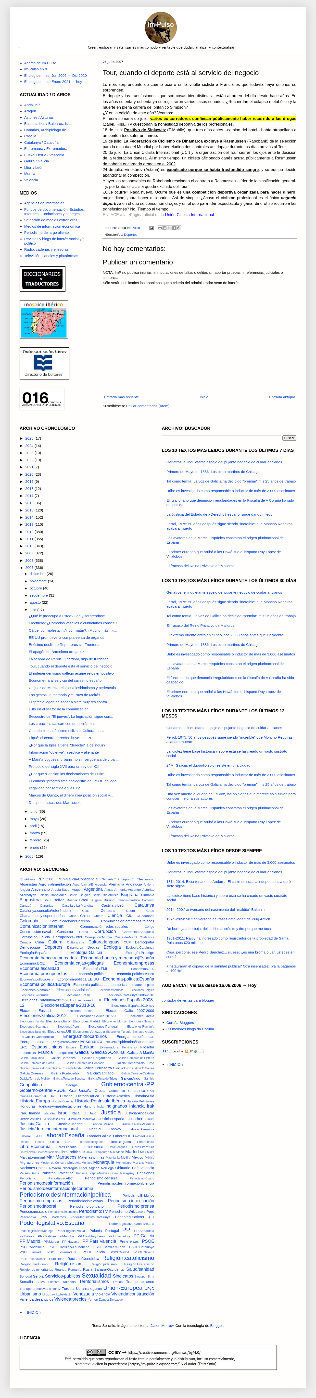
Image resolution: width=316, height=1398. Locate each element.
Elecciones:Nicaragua (34, 1026)
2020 (30, 474)
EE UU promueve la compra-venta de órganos (66, 637)
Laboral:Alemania (141, 1129)
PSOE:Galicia (93, 1252)
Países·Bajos (29, 1173)
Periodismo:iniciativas (85, 1201)
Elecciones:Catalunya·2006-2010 (130, 995)
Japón (93, 1113)
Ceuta (130, 911)
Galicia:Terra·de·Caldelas (137, 1073)
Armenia (120, 889)
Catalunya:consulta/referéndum (45, 910)
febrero (36, 840)
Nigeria (94, 1168)
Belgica (85, 895)
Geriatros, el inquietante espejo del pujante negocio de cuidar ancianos (224, 462)
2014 (30, 517)
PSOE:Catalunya (141, 1247)
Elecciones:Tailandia (33, 1031)
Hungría (89, 1106)
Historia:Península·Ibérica (100, 1100)
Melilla (125, 1157)
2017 (30, 496)
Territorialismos (94, 1281)
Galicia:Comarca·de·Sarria (37, 1063)
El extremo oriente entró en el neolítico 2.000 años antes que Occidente (224, 635)
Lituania (87, 1152)
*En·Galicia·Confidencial (78, 879)
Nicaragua (70, 1168)
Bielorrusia (110, 895)
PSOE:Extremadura (61, 1252)
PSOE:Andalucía (32, 1247)
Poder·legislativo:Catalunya (90, 1217)
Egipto (149, 985)
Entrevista (110, 1042)
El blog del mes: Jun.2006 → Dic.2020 (55, 75)
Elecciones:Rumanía (140, 1026)
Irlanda (34, 1113)
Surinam (53, 1282)
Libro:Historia (92, 1147)
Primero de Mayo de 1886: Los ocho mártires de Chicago (213, 472)
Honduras (28, 1106)
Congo (149, 926)
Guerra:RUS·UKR (141, 1091)
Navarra (55, 1168)
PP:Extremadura (119, 1236)
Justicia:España (111, 1119)
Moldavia (73, 1162)
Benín (97, 895)
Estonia (71, 1047)
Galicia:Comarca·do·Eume (134, 1063)
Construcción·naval (35, 931)
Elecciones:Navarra (141, 1021)
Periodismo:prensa (135, 1206)
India (100, 1106)
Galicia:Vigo (130, 1078)
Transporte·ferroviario (35, 1289)
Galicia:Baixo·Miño (32, 1058)
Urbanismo (30, 1294)
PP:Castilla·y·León (91, 1236)
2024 (30, 446)
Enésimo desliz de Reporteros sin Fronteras (65, 644)
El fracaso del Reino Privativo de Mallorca (200, 566)
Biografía (130, 894)
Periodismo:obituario (87, 1206)
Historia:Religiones (140, 1101)
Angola (25, 889)
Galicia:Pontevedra (65, 1073)
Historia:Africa (87, 1096)
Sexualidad (96, 1275)
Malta (150, 1152)
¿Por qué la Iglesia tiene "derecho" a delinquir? (67, 745)
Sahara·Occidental (109, 1269)
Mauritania (113, 1157)
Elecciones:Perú (68, 1026)
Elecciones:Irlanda (32, 1021)
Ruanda (60, 1269)
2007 (30, 567)
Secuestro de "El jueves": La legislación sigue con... (71, 716)
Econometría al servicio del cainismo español (65, 680)
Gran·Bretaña (80, 1090)
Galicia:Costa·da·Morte (67, 1068)
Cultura (55, 942)
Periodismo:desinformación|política (65, 1194)
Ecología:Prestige (139, 953)
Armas (108, 889)
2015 (30, 510)
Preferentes (129, 1241)
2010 (30, 546)
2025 (30, 438)
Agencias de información (44, 203)
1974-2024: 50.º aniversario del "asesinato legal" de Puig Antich (218, 919)
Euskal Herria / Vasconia (44, 155)
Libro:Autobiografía (91, 1142)
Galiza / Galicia (36, 161)
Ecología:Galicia (86, 952)
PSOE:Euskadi (30, 1252)
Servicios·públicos (62, 1276)
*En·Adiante (27, 879)
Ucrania (82, 1288)
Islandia (49, 1113)
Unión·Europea (122, 1287)
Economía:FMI (95, 969)
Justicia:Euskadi (141, 1119)
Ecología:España (33, 953)
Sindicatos (123, 1276)
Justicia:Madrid (70, 1124)
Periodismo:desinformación (46, 1183)
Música (149, 1162)
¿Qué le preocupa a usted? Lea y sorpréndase (67, 616)
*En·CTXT (46, 879)
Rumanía (74, 1269)
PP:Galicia (144, 1235)
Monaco (87, 1162)
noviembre (39, 581)
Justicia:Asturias (30, 1119)
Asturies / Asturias (39, 117)
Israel (63, 1113)
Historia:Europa (35, 1100)
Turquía (68, 1288)
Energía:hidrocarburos (85, 1036)
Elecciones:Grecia (140, 1016)
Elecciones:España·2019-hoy (132, 1005)
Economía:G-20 (142, 969)
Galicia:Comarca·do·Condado (84, 1063)
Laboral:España (63, 1135)
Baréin (73, 895)
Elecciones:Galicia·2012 (43, 1015)
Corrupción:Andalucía (138, 932)
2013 (30, 524)
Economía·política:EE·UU (78, 979)
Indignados (116, 1106)
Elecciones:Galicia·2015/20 (97, 1016)
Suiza (41, 1282)
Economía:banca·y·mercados (48, 957)
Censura (108, 910)
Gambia (149, 1078)
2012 (30, 532)
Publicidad (56, 1259)
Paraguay (127, 1173)
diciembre (38, 574)
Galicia (82, 1052)
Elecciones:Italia (58, 1021)
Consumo (65, 931)
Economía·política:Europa (45, 984)
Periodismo (28, 1178)
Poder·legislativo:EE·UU (134, 1217)
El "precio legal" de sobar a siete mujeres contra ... (70, 702)
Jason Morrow (162, 1325)
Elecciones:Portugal (102, 1026)
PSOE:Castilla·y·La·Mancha (69, 1247)
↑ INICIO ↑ (32, 1312)
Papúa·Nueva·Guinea (104, 1173)
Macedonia (117, 1152)
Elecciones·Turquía (118, 1031)
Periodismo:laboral (38, 1206)
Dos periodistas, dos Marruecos (55, 802)
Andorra (149, 884)
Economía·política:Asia (36, 979)
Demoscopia (30, 947)
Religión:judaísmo (103, 1264)
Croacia (25, 942)
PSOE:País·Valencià (33, 1259)
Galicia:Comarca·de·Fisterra (136, 1058)
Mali (143, 1152)
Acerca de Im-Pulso (40, 63)
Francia (45, 1052)
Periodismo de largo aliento (46, 232)
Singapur (140, 1276)
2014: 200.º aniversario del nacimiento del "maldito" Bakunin (215, 909)
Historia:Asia (144, 1096)
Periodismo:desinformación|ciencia (125, 1183)
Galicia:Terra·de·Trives (102, 1078)
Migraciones (29, 1162)
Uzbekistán (64, 1294)
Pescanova (28, 1217)
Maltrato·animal (32, 1157)
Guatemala (117, 1091)
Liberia (54, 1142)
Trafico (118, 1282)
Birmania (147, 895)
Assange (134, 889)
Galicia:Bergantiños (96, 1058)
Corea (83, 932)
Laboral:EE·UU (31, 1136)
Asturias (148, 889)
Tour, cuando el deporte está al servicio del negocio (71, 666)
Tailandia (69, 1282)
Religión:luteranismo (139, 1264)
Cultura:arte (75, 942)
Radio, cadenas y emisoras (46, 249)
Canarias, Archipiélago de (45, 130)
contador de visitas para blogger (188, 1000)
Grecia (100, 1090)
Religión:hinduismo (34, 1264)
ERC (23, 1047)
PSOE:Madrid (120, 1252)
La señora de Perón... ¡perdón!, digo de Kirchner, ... (71, 659)
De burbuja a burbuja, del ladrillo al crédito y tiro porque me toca (218, 929)
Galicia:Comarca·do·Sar (35, 1068)
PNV (43, 1217)
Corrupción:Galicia (35, 937)
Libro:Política (70, 1152)
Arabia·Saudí (60, 889)
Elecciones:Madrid (86, 1021)
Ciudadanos (145, 916)
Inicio (204, 397)
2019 (30, 481)
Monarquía (103, 1162)
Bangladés (58, 895)
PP (126, 1230)
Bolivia (59, 900)
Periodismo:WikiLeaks (127, 1211)
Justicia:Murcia (103, 1124)
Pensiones (145, 1173)
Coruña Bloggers (180, 1022)
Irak (150, 1106)
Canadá (25, 905)
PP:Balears (27, 1236)
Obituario (122, 1168)
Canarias (46, 905)
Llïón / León (33, 167)
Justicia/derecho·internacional (49, 1128)
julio (33, 610)
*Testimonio (145, 879)
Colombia (29, 920)
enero (35, 847)
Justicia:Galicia (34, 1123)
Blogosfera (30, 899)
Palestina (66, 1173)
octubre (36, 588)
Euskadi (87, 1047)
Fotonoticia (28, 1053)
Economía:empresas (134, 963)
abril (34, 826)
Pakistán (48, 1173)
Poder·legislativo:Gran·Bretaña (131, 1224)
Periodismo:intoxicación (131, 1200)
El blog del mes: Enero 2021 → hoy (53, 81)
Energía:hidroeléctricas (135, 1036)
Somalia (26, 1282)
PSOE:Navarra (144, 1252)
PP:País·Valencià (99, 1241)
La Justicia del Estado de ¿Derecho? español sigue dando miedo (219, 514)
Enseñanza (91, 1041)
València (31, 180)
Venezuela (83, 1294)
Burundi (109, 900)
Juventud (93, 1129)
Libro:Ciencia (145, 1142)
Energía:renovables (65, 1042)
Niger (83, 1168)
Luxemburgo (101, 1152)
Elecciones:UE (59, 1031)
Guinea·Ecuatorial (33, 1096)
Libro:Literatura (143, 1147)
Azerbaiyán (28, 895)
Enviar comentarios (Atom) (148, 406)
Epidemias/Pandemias (136, 1042)
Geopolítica (31, 1084)
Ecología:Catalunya (140, 947)
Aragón (30, 111)
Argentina (93, 889)
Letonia (24, 1142)
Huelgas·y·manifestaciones (59, 1106)
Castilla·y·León (113, 905)
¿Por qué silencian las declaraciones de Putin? (67, 774)
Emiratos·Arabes (143, 1031)
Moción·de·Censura (53, 1162)
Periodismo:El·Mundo (138, 1195)
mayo (35, 819)
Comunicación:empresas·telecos (127, 921)
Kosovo (114, 1129)
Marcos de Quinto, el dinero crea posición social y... (71, 795)
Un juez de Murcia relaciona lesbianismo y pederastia (72, 688)
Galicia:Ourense (31, 1073)
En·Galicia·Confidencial (37, 1037)
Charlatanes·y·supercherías (42, 916)
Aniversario (40, 889)
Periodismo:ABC (61, 1178)
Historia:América (116, 1096)
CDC (85, 911)
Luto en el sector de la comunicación (58, 709)
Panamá (81, 1173)
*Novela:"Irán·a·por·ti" (118, 879)
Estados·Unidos (46, 1047)
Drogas (93, 947)
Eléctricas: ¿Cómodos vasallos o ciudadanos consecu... (74, 623)
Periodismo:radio (33, 1211)
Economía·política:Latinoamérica (100, 984)
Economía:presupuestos (43, 973)
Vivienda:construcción (132, 1294)
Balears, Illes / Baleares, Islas (48, 123)
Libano (39, 1142)
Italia (76, 1113)
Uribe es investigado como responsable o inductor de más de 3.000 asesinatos (230, 491)
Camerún (148, 900)
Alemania (116, 884)
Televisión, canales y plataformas (51, 256)
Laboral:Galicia (99, 1136)
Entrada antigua (282, 397)
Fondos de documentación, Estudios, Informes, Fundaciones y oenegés (54, 211)
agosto (36, 602)
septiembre (39, 595)
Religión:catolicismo (128, 1257)
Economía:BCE (32, 963)
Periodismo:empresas (41, 1200)
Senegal (26, 1276)
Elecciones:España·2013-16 (67, 1005)
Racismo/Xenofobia (83, 1258)
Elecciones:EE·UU (89, 1000)
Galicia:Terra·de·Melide (35, 1078)
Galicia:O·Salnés (143, 1068)
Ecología (112, 947)
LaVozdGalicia (143, 1136)
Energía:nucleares (35, 1042)
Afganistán (28, 884)
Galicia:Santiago (100, 1073)
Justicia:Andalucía (139, 1113)
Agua (76, 884)
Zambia (104, 1299)
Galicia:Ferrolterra (97, 1068)
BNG (47, 900)
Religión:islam (69, 1263)
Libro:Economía (35, 1146)
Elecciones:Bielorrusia (34, 995)
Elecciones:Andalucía (73, 990)
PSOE (148, 1241)
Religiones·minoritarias (36, 1269)
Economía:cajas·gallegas (79, 963)
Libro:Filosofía (66, 1147)
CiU (129, 916)
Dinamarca (75, 947)
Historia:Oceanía (63, 1101)
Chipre (98, 916)
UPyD (149, 1288)
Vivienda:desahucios (36, 1299)
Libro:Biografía (120, 1142)
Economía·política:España (128, 979)
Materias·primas (91, 1157)
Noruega (107, 1168)
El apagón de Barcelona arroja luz (56, 652)
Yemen (93, 1299)
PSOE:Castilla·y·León (109, 1247)
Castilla (30, 136)
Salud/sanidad (140, 1269)
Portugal (112, 1230)
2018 (30, 488)
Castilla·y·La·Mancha (77, 905)
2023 (30, 453)
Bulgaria (96, 900)
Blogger (216, 1325)
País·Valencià (143, 1168)
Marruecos (66, 1157)
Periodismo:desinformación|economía (56, 1188)
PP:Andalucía (144, 1231)
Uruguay (48, 1294)
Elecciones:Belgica (141, 990)
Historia (66, 1096)
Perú (150, 1211)
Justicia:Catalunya (81, 1119)
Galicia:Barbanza (63, 1058)
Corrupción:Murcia (98, 937)
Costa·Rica (147, 937)
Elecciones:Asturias (111, 990)
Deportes (131, 234)
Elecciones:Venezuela (89, 1031)
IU (84, 1113)
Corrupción (105, 931)
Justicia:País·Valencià (138, 1124)
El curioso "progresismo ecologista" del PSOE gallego (73, 781)
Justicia (111, 1112)
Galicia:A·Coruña (108, 1052)
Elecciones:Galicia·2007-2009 (130, 1010)
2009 (30, 553)
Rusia (87, 1269)
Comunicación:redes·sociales (104, 926)
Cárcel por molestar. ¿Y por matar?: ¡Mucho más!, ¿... (73, 630)
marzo (35, 833)
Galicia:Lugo (122, 1068)
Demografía (144, 942)
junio (34, 811)
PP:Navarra (70, 1241)
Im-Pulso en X (35, 69)
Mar (50, 1157)
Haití (53, 1096)
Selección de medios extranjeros (50, 220)
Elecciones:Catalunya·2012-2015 (47, 1000)
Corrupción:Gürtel (67, 937)
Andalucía (32, 105)
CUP (127, 942)
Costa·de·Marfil (126, 937)
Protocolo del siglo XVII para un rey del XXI (64, 766)
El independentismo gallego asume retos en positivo (71, 673)
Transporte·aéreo (140, 1282)
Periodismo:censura (101, 1178)
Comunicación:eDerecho (70, 921)
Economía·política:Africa (134, 974)
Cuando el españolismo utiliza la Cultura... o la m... (70, 731)
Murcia (29, 173)
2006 (30, 856)
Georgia (72, 1085)
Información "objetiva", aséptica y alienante (64, 752)
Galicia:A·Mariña (140, 1052)
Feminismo (129, 1047)
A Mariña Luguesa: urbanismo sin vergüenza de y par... (74, 759)
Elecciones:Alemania (35, 990)
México (149, 1157)
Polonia (95, 1230)
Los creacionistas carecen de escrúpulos (62, 723)
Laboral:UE (122, 1136)
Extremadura (109, 1047)
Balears (43, 895)
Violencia (102, 1294)
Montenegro (123, 1162)
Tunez (56, 1289)
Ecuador (136, 985)
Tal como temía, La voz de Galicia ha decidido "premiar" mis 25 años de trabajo (231, 481)
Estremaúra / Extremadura (45, 148)
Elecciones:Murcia (114, 1021)
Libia (69, 1141)
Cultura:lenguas (103, 942)
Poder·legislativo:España (52, 1222)
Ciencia (114, 915)
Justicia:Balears (54, 1119)
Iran (23, 1113)
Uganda (96, 1289)
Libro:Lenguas (117, 1147)
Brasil (83, 900)
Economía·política (90, 974)
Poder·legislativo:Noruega (36, 1231)
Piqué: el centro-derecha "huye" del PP (60, 738)
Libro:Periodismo (48, 1152)
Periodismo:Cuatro (142, 1178)
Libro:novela (28, 1152)
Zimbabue (116, 1299)
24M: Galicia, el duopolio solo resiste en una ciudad (208, 765)
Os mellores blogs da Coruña (190, 1029)
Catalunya (144, 905)
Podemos (59, 1217)
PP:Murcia (51, 1241)
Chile (72, 916)
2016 (30, 503)
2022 (30, 460)
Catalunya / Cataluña (41, 142)
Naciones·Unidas (33, 1168)
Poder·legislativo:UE (71, 1231)
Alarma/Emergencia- (94, 884)
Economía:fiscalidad (39, 968)
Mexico (137, 1157)
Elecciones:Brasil (77, 995)
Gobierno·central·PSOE (43, 1090)
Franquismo (64, 1053)
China (85, 916)
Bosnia (72, 900)
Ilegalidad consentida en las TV (54, 788)
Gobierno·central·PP (127, 1084)
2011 (30, 539)
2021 (30, 467)
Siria (151, 1276)
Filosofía (147, 1047)
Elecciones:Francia (78, 1011)
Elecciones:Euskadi (35, 1010)
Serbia (38, 1276)
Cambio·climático (128, 900)
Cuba (39, 942)
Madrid (132, 1151)
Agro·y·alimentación (54, 884)
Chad (150, 911)
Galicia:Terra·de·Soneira (69, 1078)
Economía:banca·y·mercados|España (117, 957)
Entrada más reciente (121, 397)
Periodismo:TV (93, 1211)
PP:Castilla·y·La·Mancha (56, 1236)
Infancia (137, 1106)
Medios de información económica (52, 226)
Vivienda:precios (70, 1299)
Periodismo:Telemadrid (63, 1212)
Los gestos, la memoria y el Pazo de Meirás (64, 695)
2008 (30, 560)
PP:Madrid (30, 1241)
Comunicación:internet (41, 926)
